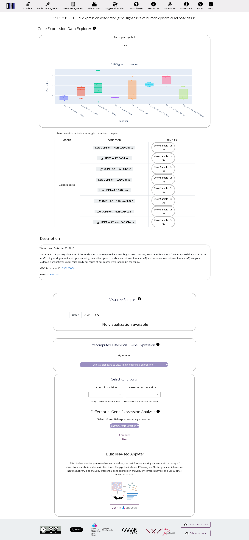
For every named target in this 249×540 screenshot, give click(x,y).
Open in (124, 508)
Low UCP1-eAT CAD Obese (114, 179)
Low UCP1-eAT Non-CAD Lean (114, 211)
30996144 (53, 274)
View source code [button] (196, 524)
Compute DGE (124, 437)
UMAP (75, 315)
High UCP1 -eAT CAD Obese (114, 169)
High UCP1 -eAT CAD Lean (114, 158)
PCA (97, 315)
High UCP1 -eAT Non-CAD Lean (114, 201)
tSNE (87, 315)
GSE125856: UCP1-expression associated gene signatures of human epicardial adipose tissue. (124, 18)
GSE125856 (68, 268)
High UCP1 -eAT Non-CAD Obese (114, 222)
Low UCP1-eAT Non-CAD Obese (114, 147)
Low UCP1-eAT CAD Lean (114, 190)
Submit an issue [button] (196, 533)
